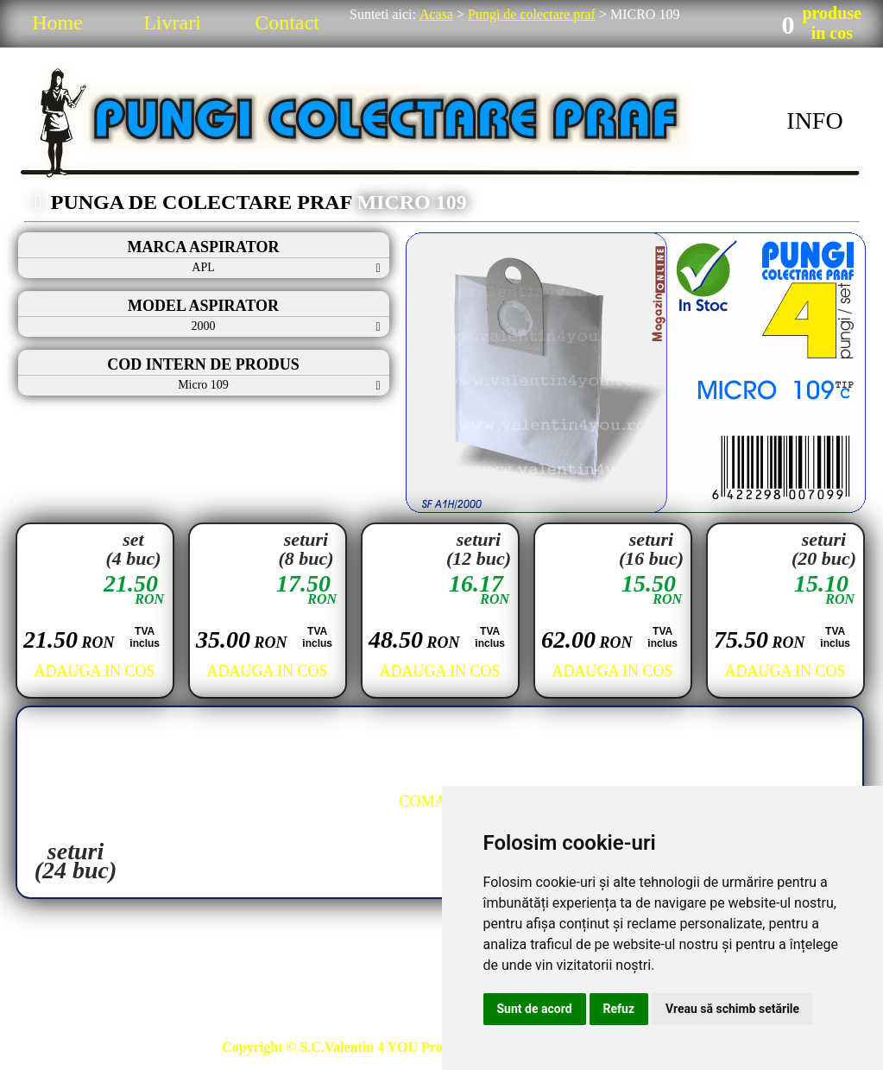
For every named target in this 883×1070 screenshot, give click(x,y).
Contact (287, 22)
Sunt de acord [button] (534, 1009)
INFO (814, 120)
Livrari (172, 22)
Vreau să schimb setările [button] (732, 1009)
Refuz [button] (619, 1009)
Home (57, 22)
